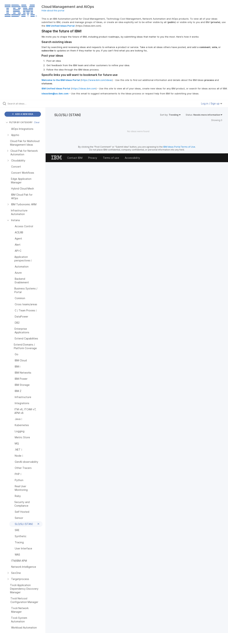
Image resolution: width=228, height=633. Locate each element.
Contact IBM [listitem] (74, 157)
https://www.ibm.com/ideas (96, 80)
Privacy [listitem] (92, 157)
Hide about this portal (52, 10)
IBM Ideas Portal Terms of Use (179, 146)
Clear (37, 122)
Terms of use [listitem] (111, 157)
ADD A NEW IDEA (22, 114)
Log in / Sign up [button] (211, 103)
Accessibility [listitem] (132, 157)
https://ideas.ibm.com (84, 88)
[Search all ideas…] (27, 103)
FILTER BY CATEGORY (19, 122)
